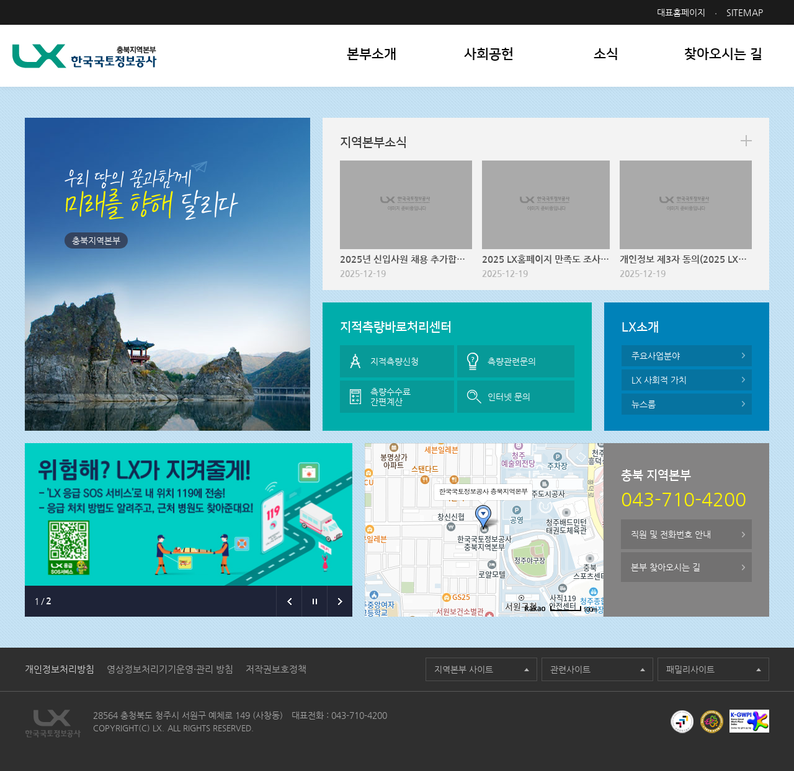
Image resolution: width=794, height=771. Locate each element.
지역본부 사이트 (463, 669)
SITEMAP (744, 12)
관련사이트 (570, 669)
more (746, 140)
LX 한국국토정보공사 (84, 56)
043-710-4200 (359, 715)
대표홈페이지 (681, 12)
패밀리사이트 (690, 669)
